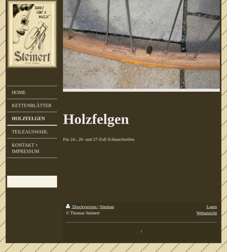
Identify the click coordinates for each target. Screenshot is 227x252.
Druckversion (82, 206)
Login (211, 206)
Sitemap (107, 206)
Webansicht (206, 213)
